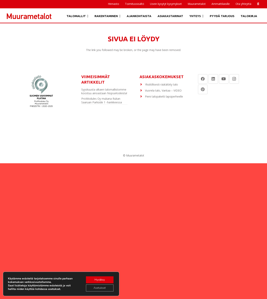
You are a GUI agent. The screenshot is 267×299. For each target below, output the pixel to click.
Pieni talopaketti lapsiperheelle (164, 96)
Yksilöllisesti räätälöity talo (161, 84)
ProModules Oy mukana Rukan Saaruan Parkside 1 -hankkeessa (101, 100)
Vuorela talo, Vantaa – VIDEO (163, 90)
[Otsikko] (29, 16)
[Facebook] (203, 79)
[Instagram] (234, 79)
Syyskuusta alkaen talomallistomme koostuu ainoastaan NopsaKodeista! (104, 91)
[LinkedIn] (213, 79)
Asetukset (100, 288)
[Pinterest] (203, 89)
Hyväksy (99, 280)
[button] (87, 16)
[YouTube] (224, 79)
